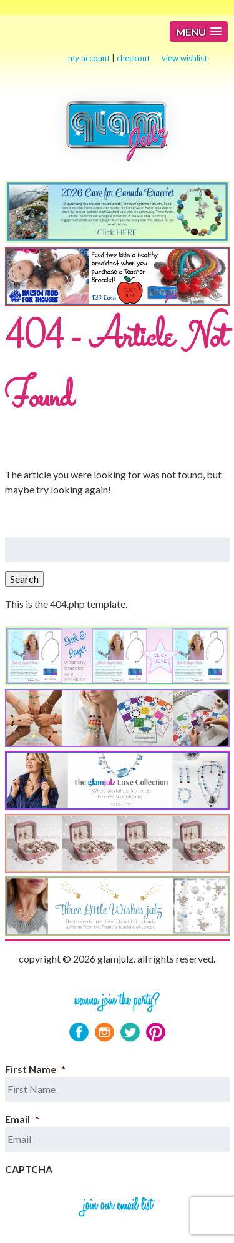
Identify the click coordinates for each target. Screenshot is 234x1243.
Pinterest (155, 1032)
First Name (35, 1069)
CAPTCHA (28, 1169)
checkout (133, 58)
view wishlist (184, 58)
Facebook (79, 1032)
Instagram (104, 1032)
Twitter (130, 1032)
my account (89, 58)
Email (22, 1119)
